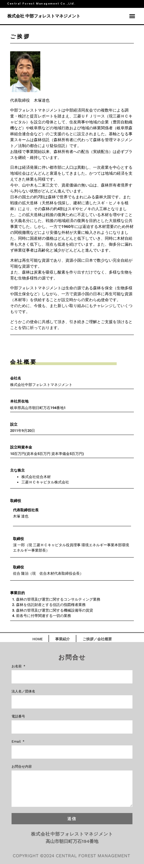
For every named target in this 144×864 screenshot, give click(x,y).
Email (17, 741)
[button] (132, 16)
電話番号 (18, 716)
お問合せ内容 (22, 767)
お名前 (17, 666)
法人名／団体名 (23, 691)
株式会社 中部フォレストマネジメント (43, 16)
